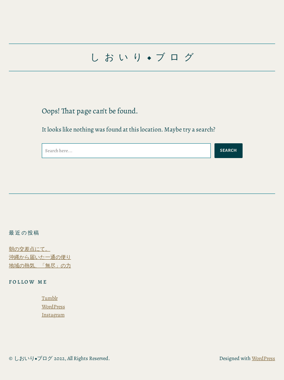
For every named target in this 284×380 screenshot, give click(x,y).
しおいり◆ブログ (144, 57)
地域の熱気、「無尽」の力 (40, 265)
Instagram (53, 314)
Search (228, 150)
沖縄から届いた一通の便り (40, 257)
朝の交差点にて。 (29, 249)
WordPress (53, 306)
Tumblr (50, 298)
